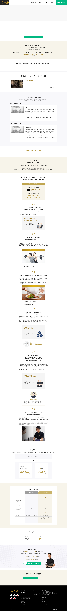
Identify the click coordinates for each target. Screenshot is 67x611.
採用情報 (43, 603)
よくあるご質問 (35, 596)
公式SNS (43, 599)
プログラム (46, 2)
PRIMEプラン (23, 602)
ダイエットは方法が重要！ (46, 591)
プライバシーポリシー (22, 609)
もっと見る (52, 87)
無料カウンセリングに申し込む (33, 37)
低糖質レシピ (44, 597)
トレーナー (23, 594)
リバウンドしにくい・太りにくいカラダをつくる (49, 593)
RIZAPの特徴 (23, 592)
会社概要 (11, 609)
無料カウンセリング (62, 2)
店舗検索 (51, 2)
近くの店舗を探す (42, 578)
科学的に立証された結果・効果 (26, 597)
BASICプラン (23, 601)
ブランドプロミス (24, 590)
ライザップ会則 (16, 609)
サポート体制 (23, 596)
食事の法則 (44, 590)
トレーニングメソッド (24, 593)
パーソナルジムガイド (45, 595)
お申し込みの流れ (35, 594)
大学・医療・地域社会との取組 (26, 598)
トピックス (44, 589)
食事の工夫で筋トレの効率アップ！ (47, 592)
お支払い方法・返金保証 (36, 593)
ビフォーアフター (35, 600)
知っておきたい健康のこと (46, 594)
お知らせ (43, 601)
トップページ (23, 589)
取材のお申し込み (45, 604)
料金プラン (40, 2)
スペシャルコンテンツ (36, 597)
